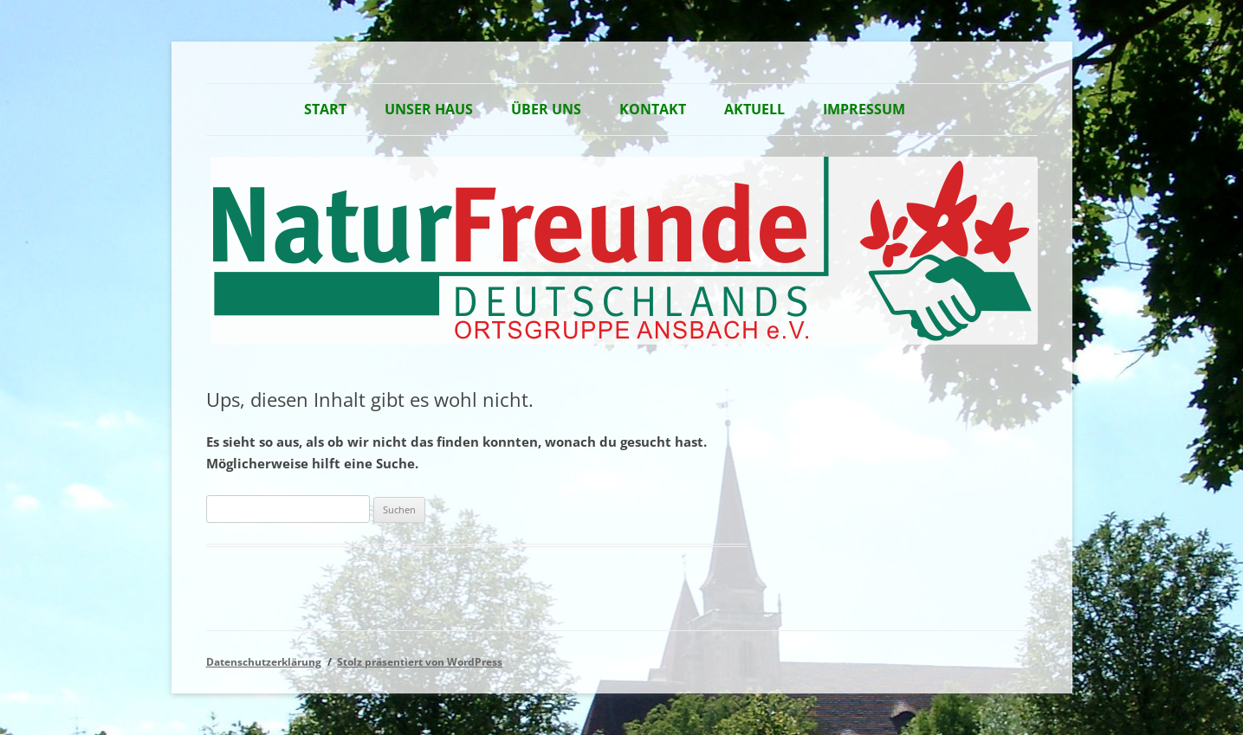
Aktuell (754, 109)
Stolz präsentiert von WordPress (419, 661)
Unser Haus (429, 109)
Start (325, 109)
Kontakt (652, 109)
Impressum (864, 109)
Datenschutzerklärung (263, 661)
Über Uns (546, 109)
